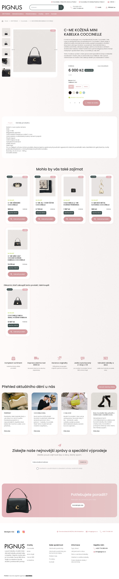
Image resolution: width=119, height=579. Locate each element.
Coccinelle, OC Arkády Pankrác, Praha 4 (91, 2)
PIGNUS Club (53, 556)
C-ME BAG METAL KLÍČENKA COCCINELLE (100, 204)
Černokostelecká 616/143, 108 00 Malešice (70, 532)
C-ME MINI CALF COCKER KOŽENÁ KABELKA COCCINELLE (16, 258)
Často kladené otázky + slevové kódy (79, 561)
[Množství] (75, 103)
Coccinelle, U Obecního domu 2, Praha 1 (63, 2)
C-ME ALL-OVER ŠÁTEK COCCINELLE (45, 204)
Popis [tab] (10, 123)
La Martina (30, 560)
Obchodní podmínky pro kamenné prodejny (57, 552)
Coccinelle (30, 548)
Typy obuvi (74, 548)
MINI (71, 87)
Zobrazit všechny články (107, 387)
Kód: (99, 66)
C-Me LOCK (67, 413)
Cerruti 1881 (30, 557)
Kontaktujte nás (77, 505)
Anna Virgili (30, 554)
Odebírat (83, 462)
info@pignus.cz (92, 532)
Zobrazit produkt (18, 219)
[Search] (46, 7)
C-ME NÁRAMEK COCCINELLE (14, 204)
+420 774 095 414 (78, 8)
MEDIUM (78, 87)
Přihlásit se (110, 7)
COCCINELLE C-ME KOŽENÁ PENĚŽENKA (71, 204)
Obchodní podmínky (56, 548)
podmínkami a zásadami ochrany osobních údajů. (65, 468)
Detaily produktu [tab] (23, 123)
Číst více (7, 431)
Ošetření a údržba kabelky (80, 557)
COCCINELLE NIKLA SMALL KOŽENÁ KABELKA (17, 316)
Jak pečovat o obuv (78, 551)
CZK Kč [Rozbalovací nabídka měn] (112, 2)
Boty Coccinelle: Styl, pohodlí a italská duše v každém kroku (103, 414)
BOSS (28, 551)
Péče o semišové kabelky (79, 554)
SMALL (86, 87)
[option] (6, 32)
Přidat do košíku (91, 103)
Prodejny (52, 559)
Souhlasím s (61, 468)
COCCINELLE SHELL (40, 413)
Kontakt (51, 562)
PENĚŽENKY (7, 413)
